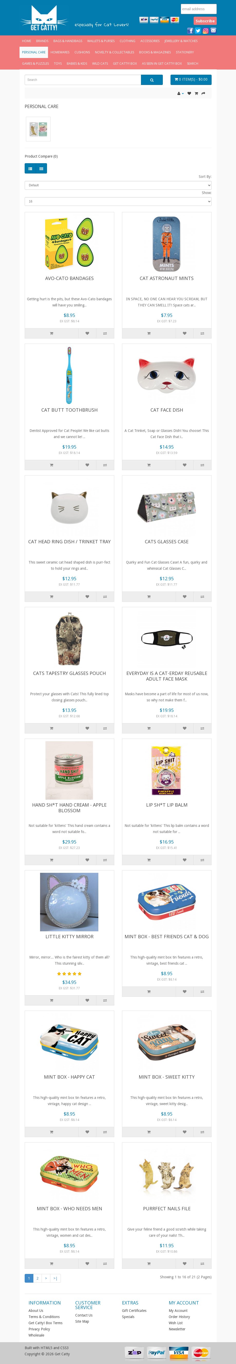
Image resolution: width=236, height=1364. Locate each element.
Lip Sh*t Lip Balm (166, 805)
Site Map (82, 1321)
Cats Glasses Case (166, 541)
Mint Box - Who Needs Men (69, 1208)
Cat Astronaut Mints (167, 278)
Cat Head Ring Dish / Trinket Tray (69, 541)
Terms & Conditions (44, 1317)
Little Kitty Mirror (69, 936)
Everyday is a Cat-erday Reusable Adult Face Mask (166, 676)
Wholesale (36, 1335)
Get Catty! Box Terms (45, 1323)
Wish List (176, 1323)
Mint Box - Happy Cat (69, 1077)
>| (55, 1278)
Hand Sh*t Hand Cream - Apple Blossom (69, 808)
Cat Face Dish (166, 410)
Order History (179, 1317)
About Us (36, 1311)
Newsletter (177, 1329)
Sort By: (205, 177)
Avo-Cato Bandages (69, 278)
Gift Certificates (134, 1311)
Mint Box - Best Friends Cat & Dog (167, 936)
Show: (207, 193)
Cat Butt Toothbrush (69, 410)
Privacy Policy (39, 1329)
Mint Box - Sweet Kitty (167, 1077)
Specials (128, 1317)
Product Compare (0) (41, 156)
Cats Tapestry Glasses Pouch (69, 673)
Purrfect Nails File (167, 1208)
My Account (178, 1311)
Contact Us (83, 1315)
